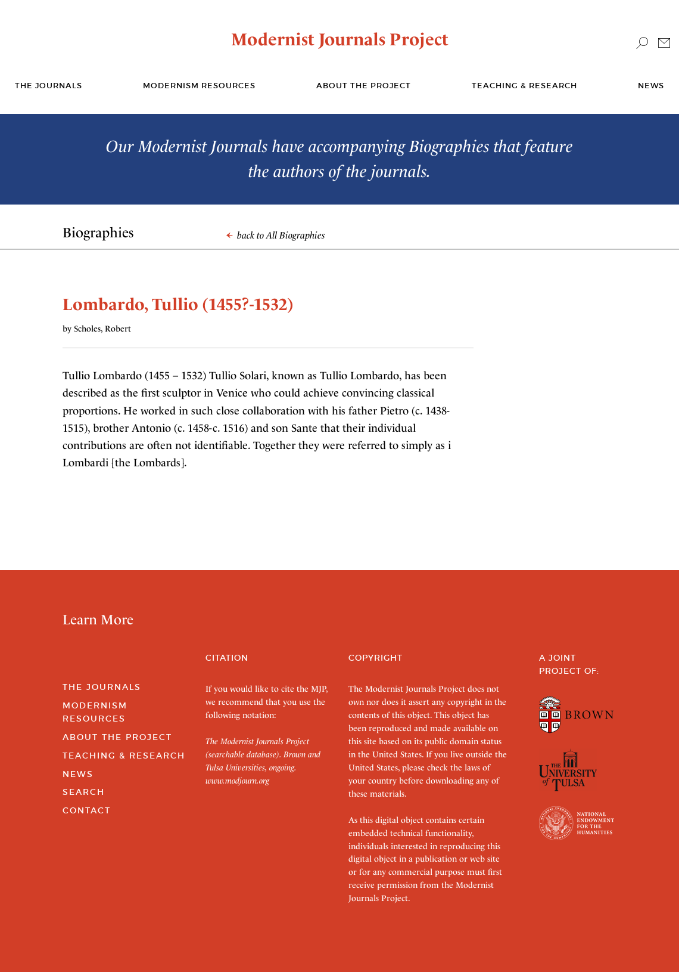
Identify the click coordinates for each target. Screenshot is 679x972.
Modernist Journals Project (339, 39)
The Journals (102, 687)
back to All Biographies (275, 235)
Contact (87, 810)
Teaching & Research (524, 86)
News (651, 86)
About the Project (363, 86)
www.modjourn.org (237, 780)
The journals (48, 86)
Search (84, 792)
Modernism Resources (199, 86)
